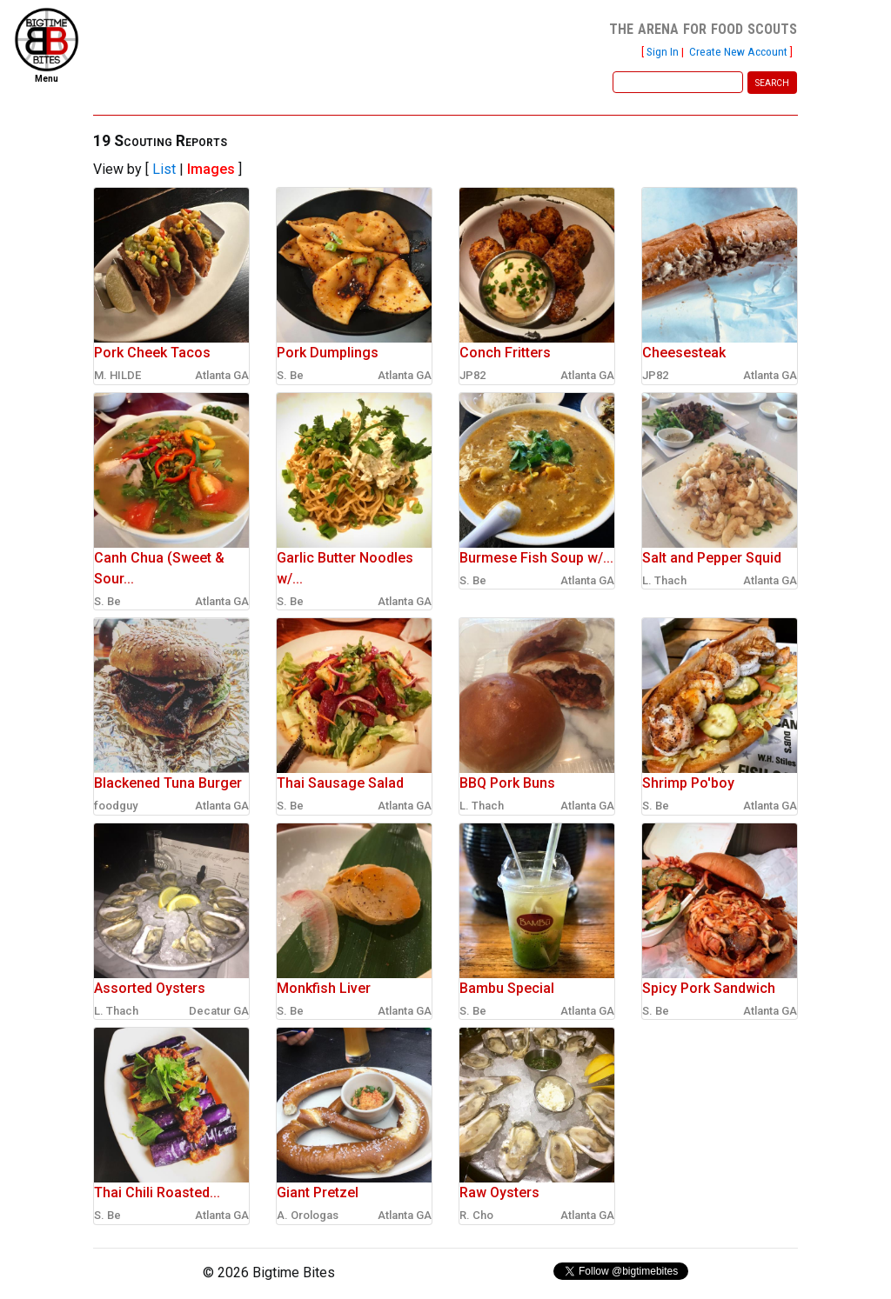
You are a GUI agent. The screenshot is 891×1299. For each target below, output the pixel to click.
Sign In (662, 51)
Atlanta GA (222, 375)
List (164, 169)
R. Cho (476, 1215)
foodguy (115, 805)
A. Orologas (307, 1215)
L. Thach (664, 580)
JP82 (472, 375)
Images (211, 169)
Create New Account (738, 51)
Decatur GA (219, 1010)
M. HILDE (117, 375)
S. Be (290, 375)
